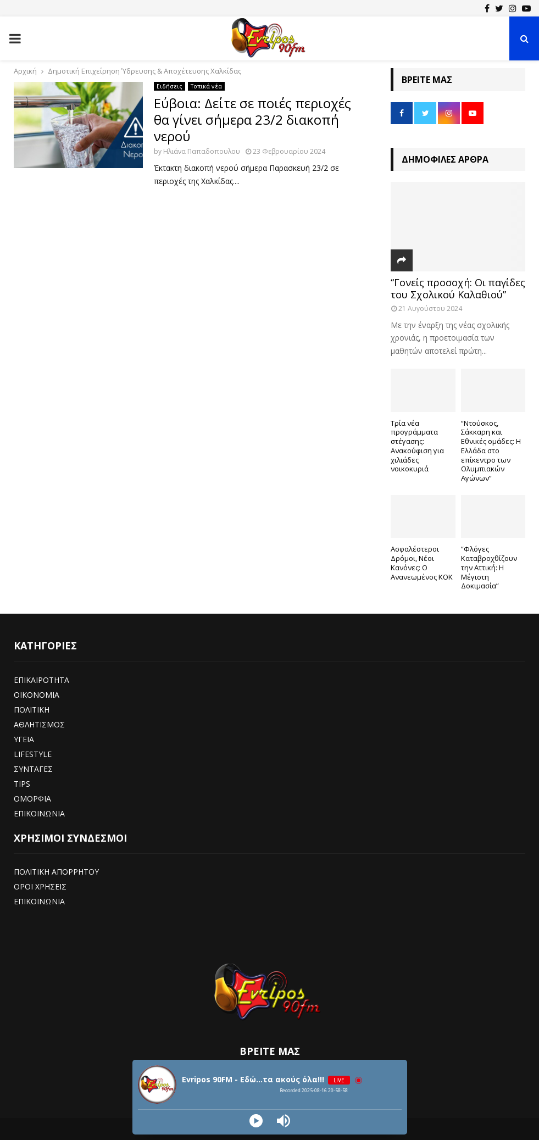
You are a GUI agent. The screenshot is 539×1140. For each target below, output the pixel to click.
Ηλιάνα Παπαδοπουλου (201, 151)
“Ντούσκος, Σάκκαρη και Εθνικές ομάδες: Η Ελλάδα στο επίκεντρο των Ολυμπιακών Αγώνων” (491, 450)
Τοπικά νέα (206, 86)
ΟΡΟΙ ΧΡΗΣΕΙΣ (40, 886)
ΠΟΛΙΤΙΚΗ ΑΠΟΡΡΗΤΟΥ (56, 871)
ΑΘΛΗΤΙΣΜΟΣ (39, 724)
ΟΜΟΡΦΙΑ (32, 798)
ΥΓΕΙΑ (24, 739)
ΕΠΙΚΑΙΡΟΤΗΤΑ (41, 680)
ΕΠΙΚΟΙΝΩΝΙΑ (39, 813)
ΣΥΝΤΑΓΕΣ (33, 769)
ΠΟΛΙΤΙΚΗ (31, 709)
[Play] (256, 1121)
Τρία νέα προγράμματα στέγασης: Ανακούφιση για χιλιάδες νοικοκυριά (417, 446)
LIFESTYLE (33, 754)
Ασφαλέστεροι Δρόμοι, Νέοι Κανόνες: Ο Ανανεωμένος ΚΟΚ (422, 562)
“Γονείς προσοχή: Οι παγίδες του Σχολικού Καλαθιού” (458, 288)
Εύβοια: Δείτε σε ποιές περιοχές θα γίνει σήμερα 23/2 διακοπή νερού (252, 119)
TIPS (22, 783)
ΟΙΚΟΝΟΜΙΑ (36, 694)
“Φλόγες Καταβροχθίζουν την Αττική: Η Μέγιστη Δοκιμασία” (489, 567)
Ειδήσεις (169, 86)
